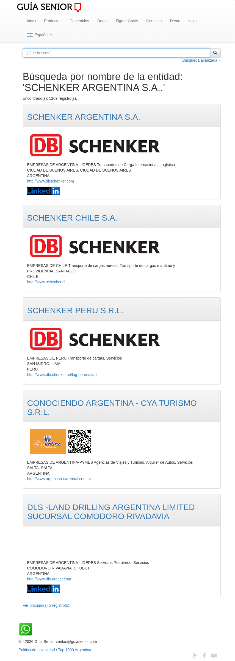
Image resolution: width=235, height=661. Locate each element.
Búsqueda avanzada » (201, 60)
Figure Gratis (127, 21)
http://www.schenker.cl (46, 282)
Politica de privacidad (37, 650)
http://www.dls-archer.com (49, 579)
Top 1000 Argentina (74, 650)
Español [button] (39, 35)
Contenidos (79, 21)
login (193, 21)
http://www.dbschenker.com (50, 181)
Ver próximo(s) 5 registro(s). (46, 605)
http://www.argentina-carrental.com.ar (59, 479)
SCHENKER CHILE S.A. (72, 217)
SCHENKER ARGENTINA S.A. (83, 116)
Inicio (31, 21)
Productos (52, 21)
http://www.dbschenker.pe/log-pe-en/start (62, 374)
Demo (102, 21)
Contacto (154, 21)
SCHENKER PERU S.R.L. (75, 310)
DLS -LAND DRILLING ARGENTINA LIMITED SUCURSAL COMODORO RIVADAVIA (111, 512)
